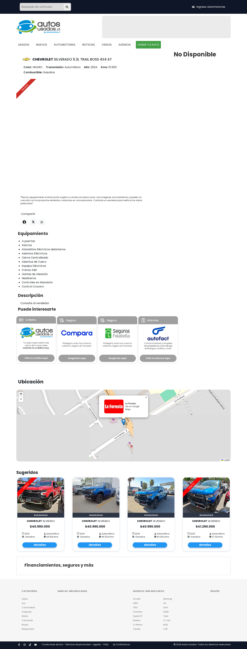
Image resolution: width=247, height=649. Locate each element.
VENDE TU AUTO (148, 45)
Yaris (165, 616)
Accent (136, 598)
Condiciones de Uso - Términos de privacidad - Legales (71, 644)
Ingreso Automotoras (208, 7)
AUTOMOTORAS (64, 45)
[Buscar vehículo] (67, 7)
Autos (25, 598)
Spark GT (138, 616)
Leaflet (225, 460)
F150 (135, 607)
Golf (165, 607)
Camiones (27, 620)
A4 (164, 603)
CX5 (165, 628)
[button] (123, 422)
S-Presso (137, 624)
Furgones (27, 611)
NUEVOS (41, 45)
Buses (25, 624)
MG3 (165, 624)
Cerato (136, 628)
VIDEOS (107, 45)
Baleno (136, 620)
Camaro (137, 611)
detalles (40, 545)
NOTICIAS (88, 45)
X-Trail (166, 620)
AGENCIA (125, 45)
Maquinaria (28, 628)
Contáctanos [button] (121, 644)
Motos (25, 616)
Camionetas (28, 607)
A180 (135, 603)
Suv (24, 603)
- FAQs (105, 644)
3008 (166, 611)
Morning (167, 598)
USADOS (23, 45)
